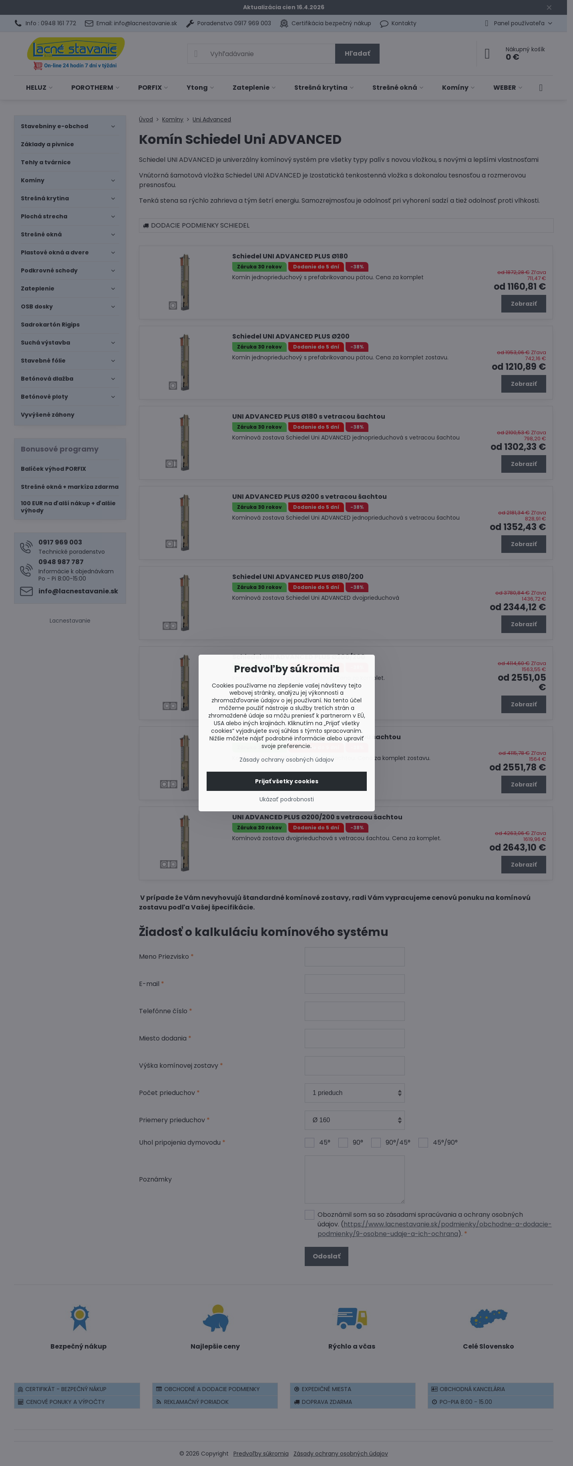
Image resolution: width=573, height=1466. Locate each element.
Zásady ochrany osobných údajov (286, 760)
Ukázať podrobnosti (286, 799)
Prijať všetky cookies (286, 781)
